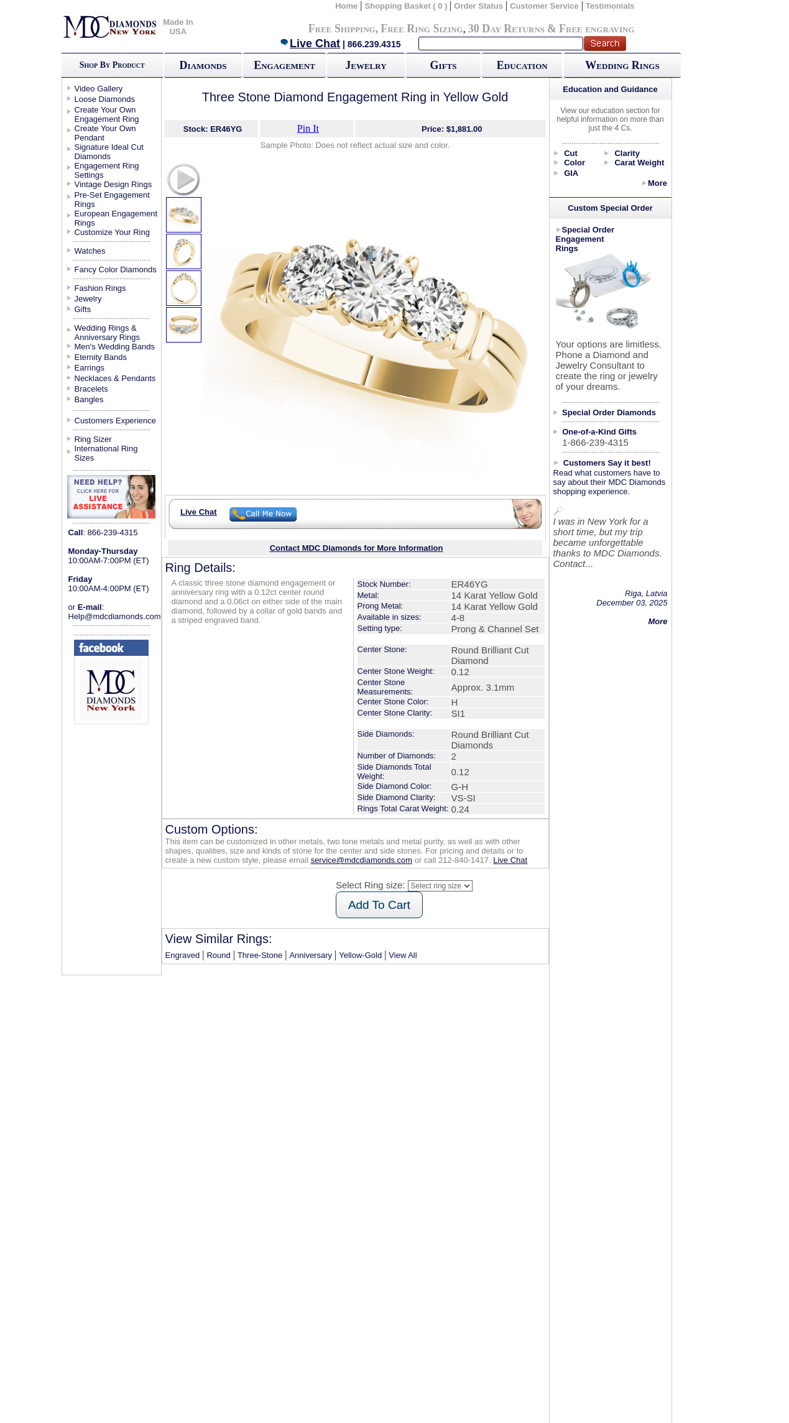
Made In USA (178, 26)
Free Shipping (342, 28)
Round (218, 955)
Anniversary (310, 955)
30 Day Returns (506, 28)
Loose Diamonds (105, 99)
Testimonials (610, 6)
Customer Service (544, 6)
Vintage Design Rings (113, 184)
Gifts (443, 65)
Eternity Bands (101, 357)
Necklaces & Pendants (115, 378)
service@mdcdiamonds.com (361, 860)
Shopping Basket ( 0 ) (407, 6)
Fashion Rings (100, 288)
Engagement (284, 65)
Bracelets (91, 389)
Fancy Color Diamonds (116, 269)
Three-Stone (260, 955)
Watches (90, 251)
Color (574, 162)
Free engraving (596, 28)
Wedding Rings (622, 65)
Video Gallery (99, 88)
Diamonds (203, 65)
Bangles (89, 399)
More (657, 183)
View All (403, 955)
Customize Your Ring (112, 232)
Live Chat (309, 43)
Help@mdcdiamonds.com (114, 616)
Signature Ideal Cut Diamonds (109, 151)
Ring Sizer (93, 439)
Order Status (478, 6)
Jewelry (365, 65)
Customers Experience (116, 420)
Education (522, 65)
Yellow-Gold (360, 955)
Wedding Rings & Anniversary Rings (108, 332)
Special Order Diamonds (609, 412)
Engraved (182, 955)
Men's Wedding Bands (115, 346)
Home (346, 6)
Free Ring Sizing (422, 28)
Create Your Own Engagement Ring (107, 114)
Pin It (308, 128)
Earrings (89, 367)
